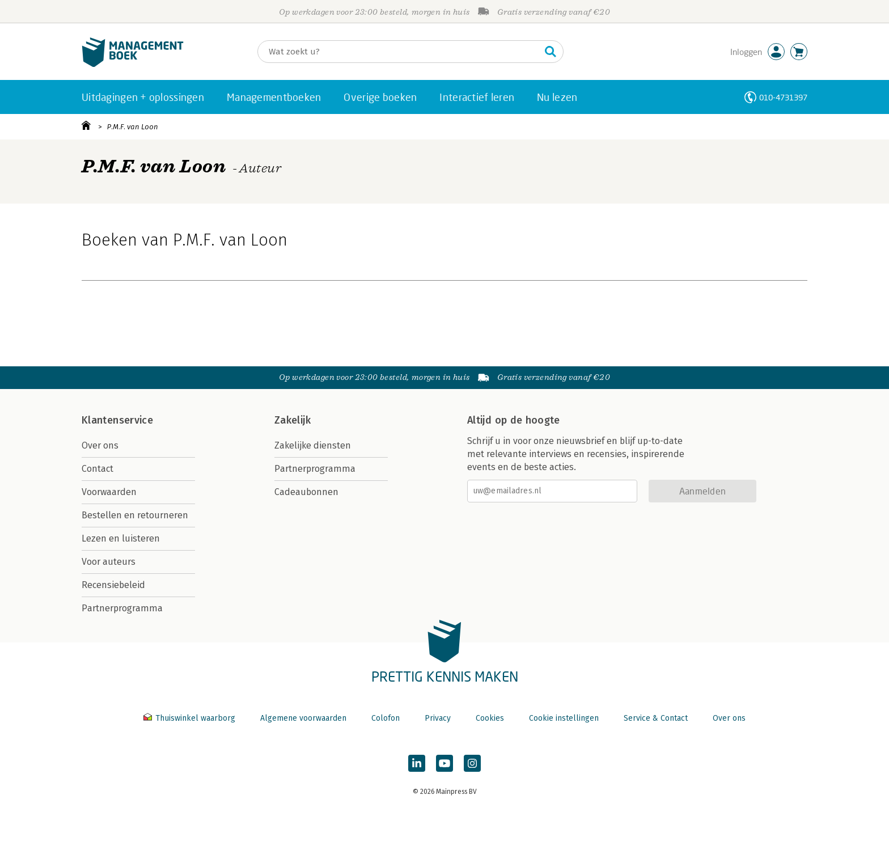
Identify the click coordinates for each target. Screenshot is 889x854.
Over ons (100, 445)
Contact (97, 468)
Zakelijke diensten (312, 445)
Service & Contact (656, 718)
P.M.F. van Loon (132, 126)
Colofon (385, 718)
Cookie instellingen (564, 718)
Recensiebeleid (113, 585)
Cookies (490, 718)
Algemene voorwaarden (303, 718)
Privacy (438, 718)
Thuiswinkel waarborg (190, 718)
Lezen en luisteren (121, 538)
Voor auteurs (109, 561)
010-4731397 (783, 97)
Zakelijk (292, 420)
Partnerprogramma (122, 608)
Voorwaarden (109, 492)
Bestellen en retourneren (135, 515)
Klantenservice (117, 420)
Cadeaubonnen (306, 492)
